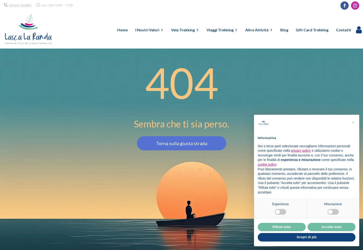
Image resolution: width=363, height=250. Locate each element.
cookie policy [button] (267, 164)
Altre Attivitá (259, 30)
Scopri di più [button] (307, 237)
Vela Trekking (185, 30)
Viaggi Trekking (222, 30)
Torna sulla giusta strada (181, 143)
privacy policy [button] (301, 150)
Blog (284, 30)
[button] (353, 122)
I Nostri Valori (149, 30)
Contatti (343, 30)
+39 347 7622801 (20, 5)
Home (122, 30)
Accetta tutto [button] (331, 227)
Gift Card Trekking (312, 30)
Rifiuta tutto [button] (282, 227)
